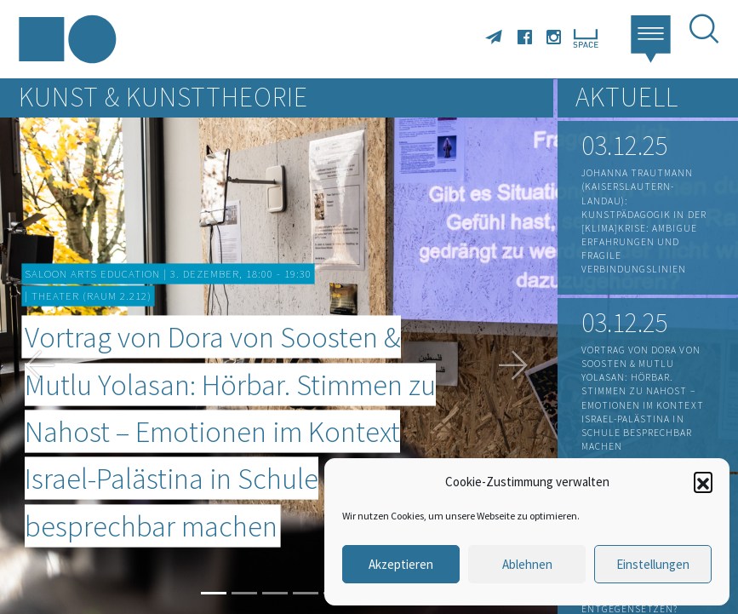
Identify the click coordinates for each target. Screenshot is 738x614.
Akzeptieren (401, 564)
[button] (703, 481)
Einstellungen (652, 564)
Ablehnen (527, 564)
